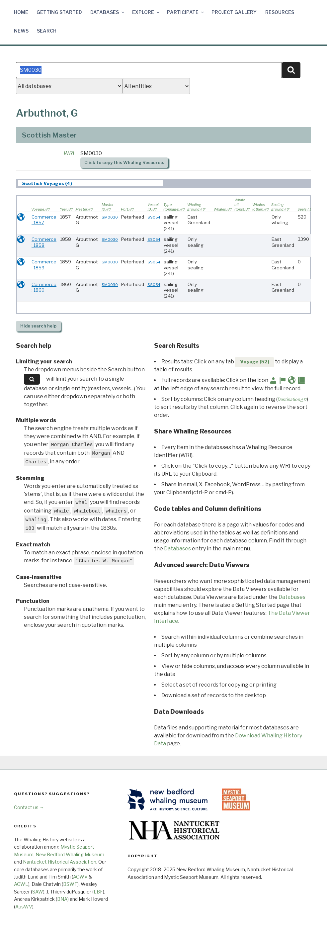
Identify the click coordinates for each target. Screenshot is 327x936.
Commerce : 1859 (44, 264)
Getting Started (59, 12)
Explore (146, 12)
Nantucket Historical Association (59, 862)
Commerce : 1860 (44, 287)
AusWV (23, 906)
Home (21, 12)
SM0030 (110, 217)
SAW (37, 891)
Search (46, 31)
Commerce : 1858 (44, 242)
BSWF (70, 884)
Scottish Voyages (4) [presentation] (47, 183)
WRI (68, 153)
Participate (186, 12)
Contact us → (29, 807)
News (21, 31)
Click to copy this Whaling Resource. (124, 162)
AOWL (21, 884)
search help (38, 326)
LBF (98, 891)
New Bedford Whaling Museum (70, 854)
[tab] (90, 183)
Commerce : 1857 (44, 220)
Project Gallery (234, 12)
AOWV (80, 877)
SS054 (153, 217)
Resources (279, 12)
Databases (107, 12)
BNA (62, 899)
